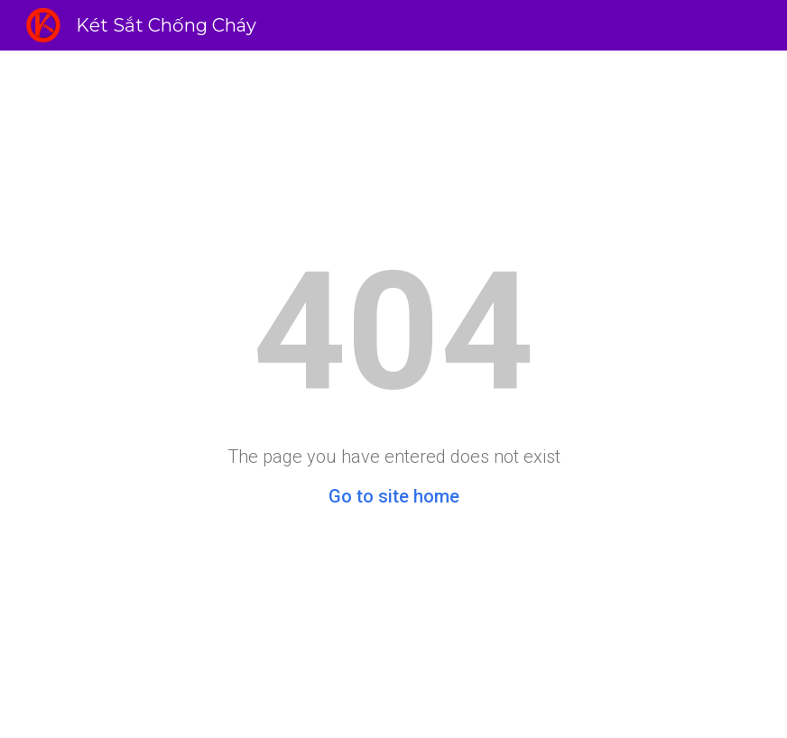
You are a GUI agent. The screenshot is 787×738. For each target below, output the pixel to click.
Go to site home (394, 496)
